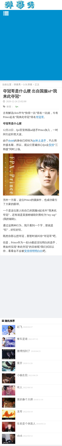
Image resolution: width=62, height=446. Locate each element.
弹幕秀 (17, 84)
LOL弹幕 (27, 84)
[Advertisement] (31, 49)
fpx (16, 106)
